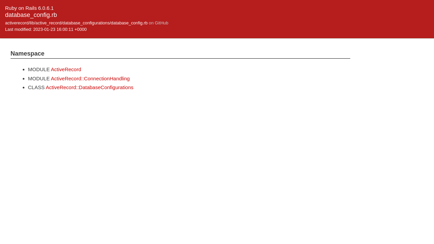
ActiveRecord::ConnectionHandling (90, 78)
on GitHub (158, 22)
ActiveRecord (66, 69)
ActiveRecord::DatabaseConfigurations (89, 87)
